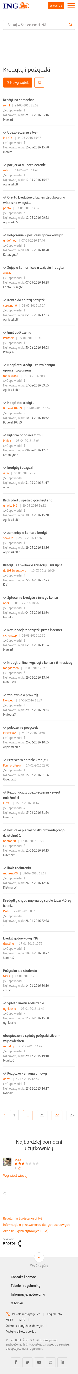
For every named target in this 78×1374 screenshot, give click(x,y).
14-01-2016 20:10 (37, 986)
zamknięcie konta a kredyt (27, 533)
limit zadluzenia (19, 868)
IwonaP (7, 1093)
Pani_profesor (12, 765)
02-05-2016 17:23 (37, 315)
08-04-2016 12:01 (37, 450)
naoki (7, 603)
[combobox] (39, 25)
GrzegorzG (9, 779)
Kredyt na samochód (19, 100)
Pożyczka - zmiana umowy (27, 1073)
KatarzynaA (10, 255)
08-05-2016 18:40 (37, 250)
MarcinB (8, 119)
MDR (22, 1320)
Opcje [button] (39, 83)
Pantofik (9, 338)
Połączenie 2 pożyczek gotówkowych (35, 235)
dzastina (9, 944)
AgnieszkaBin (11, 184)
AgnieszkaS (10, 222)
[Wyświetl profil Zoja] (27, 1160)
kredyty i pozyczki (20, 467)
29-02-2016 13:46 (37, 677)
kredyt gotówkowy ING (20, 938)
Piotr (6, 911)
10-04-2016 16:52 (37, 418)
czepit (7, 990)
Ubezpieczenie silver (22, 132)
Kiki (5, 584)
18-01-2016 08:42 (37, 953)
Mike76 (8, 138)
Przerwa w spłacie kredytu (27, 760)
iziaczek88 (10, 733)
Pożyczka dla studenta (20, 971)
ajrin (6, 473)
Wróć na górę (39, 1266)
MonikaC (8, 152)
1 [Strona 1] (14, 1115)
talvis (7, 976)
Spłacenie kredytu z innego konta (32, 597)
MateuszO (9, 682)
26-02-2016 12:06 (37, 883)
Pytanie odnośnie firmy (24, 435)
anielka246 (10, 505)
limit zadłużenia (19, 332)
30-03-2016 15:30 (37, 515)
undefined (10, 240)
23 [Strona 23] (72, 1115)
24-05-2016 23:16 (37, 115)
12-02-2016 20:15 (37, 850)
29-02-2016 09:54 (37, 710)
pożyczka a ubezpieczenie (26, 165)
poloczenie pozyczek (22, 727)
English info (54, 1314)
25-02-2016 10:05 (37, 742)
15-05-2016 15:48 (37, 147)
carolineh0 (10, 305)
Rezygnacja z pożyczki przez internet (34, 630)
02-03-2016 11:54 (37, 645)
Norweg (8, 700)
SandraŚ (8, 958)
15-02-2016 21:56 (37, 775)
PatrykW (8, 352)
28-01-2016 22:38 (37, 921)
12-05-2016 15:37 (37, 180)
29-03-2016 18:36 (37, 547)
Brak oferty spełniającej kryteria (27, 500)
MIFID (9, 1320)
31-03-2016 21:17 (37, 483)
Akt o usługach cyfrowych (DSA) (25, 1231)
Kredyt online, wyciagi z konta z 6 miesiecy (39, 662)
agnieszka (10, 1009)
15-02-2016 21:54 (37, 813)
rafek (7, 170)
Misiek (7, 441)
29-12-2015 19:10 (37, 1056)
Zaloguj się (56, 5)
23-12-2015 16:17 (37, 1088)
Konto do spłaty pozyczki (26, 300)
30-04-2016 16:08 (37, 347)
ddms (7, 1079)
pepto (7, 208)
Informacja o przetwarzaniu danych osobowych (36, 1225)
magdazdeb (11, 668)
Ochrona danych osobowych (24, 1326)
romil (7, 105)
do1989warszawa (15, 571)
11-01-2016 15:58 (37, 1018)
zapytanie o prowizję (22, 695)
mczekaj (9, 1046)
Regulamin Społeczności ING (22, 1218)
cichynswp (10, 635)
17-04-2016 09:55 (37, 385)
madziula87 (11, 376)
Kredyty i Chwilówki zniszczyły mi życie (32, 565)
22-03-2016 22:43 (37, 580)
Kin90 (7, 803)
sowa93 (8, 538)
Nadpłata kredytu (20, 403)
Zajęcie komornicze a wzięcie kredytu (35, 267)
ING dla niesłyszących (26, 1314)
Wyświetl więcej (15, 1175)
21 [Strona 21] (42, 1115)
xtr (5, 925)
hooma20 (10, 841)
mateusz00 (11, 873)
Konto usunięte (13, 287)
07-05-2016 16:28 (37, 282)
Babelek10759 (13, 408)
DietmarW (9, 887)
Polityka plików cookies (21, 1331)
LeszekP (8, 617)
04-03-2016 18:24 (37, 613)
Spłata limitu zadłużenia (25, 1003)
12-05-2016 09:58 (37, 218)
